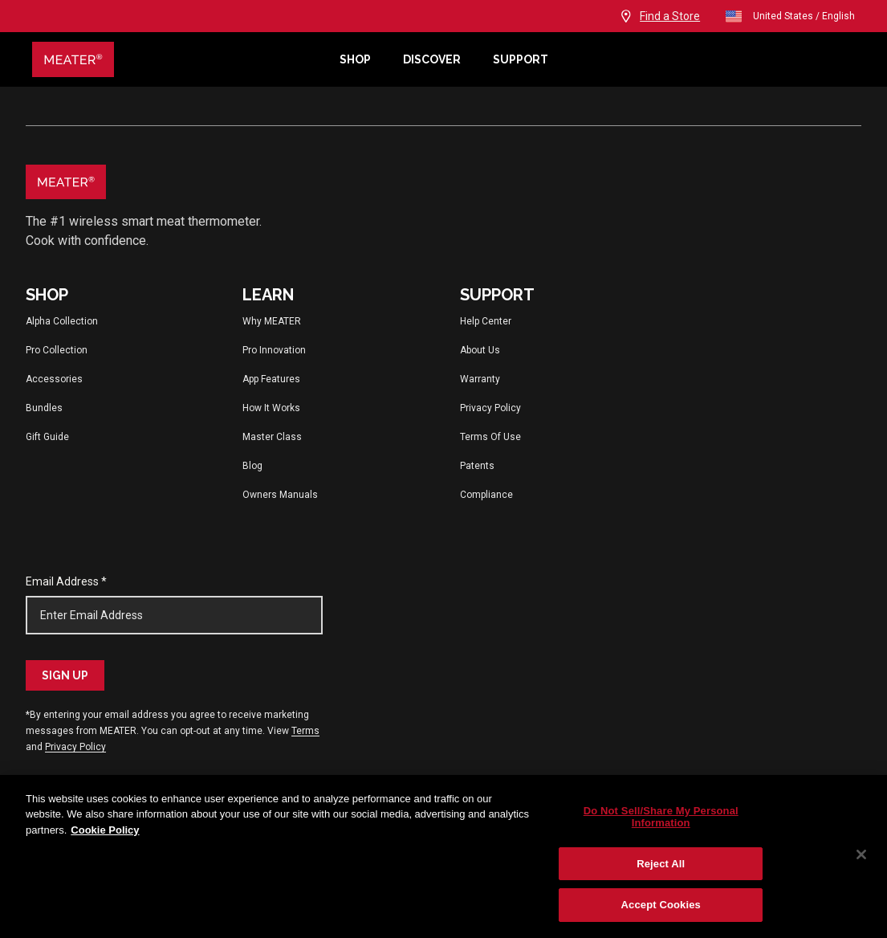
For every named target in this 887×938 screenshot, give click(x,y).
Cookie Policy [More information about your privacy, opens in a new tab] (105, 830)
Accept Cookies (661, 905)
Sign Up (65, 675)
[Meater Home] (177, 59)
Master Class (272, 436)
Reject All (661, 864)
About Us (480, 350)
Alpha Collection (62, 321)
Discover (432, 59)
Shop (355, 59)
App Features (271, 379)
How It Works (271, 408)
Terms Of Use (490, 436)
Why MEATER (271, 321)
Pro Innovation (274, 350)
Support (520, 59)
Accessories (54, 379)
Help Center (485, 321)
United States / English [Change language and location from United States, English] (789, 16)
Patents (477, 465)
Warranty (480, 379)
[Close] (861, 854)
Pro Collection (56, 350)
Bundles (44, 408)
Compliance (486, 494)
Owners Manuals (280, 494)
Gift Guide (47, 436)
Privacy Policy (490, 408)
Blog (252, 465)
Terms (305, 730)
